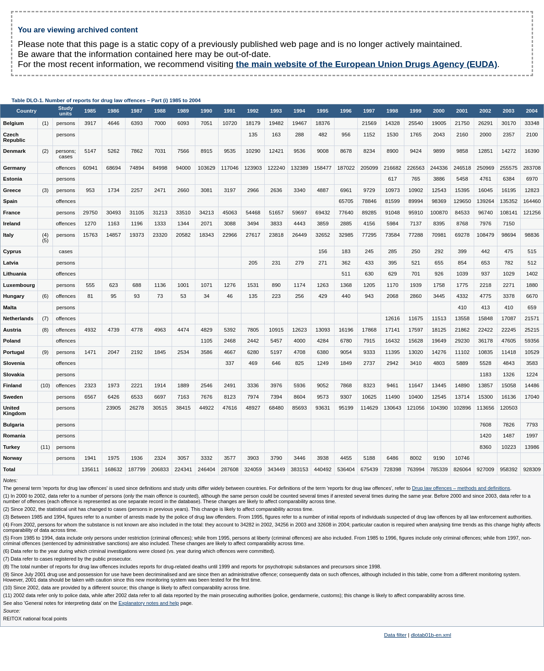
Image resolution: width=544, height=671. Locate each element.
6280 (253, 352)
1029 (509, 273)
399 (462, 251)
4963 (160, 330)
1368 (346, 285)
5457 (276, 340)
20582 (183, 235)
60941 (90, 168)
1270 (90, 223)
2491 (230, 385)
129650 (462, 201)
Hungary (14, 296)
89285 (369, 212)
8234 (369, 151)
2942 (392, 363)
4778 (137, 330)
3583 (532, 363)
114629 (369, 408)
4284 (323, 340)
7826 (509, 424)
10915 (276, 330)
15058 (509, 385)
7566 (183, 151)
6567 (90, 397)
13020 (415, 352)
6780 (346, 340)
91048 (392, 212)
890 (276, 285)
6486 (392, 458)
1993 (276, 111)
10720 (229, 123)
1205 (369, 285)
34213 (206, 212)
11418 (509, 352)
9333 (369, 352)
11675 (415, 318)
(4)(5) (45, 237)
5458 (462, 179)
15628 (415, 340)
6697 (160, 397)
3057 (183, 458)
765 (415, 179)
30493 (113, 212)
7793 (532, 424)
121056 (415, 408)
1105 (207, 340)
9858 (462, 151)
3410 (416, 363)
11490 (392, 397)
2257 (137, 190)
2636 (276, 190)
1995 (323, 111)
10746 (462, 458)
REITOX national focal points (35, 618)
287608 (229, 469)
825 (299, 363)
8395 (439, 223)
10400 (415, 397)
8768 (462, 223)
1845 (160, 352)
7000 (160, 123)
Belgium (13, 123)
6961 (346, 190)
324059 (253, 469)
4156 (369, 223)
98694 (509, 235)
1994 (299, 111)
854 (462, 262)
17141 (392, 330)
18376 (322, 123)
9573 (323, 397)
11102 (462, 352)
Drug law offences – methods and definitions (461, 488)
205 (253, 262)
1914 (160, 385)
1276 (230, 285)
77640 (346, 212)
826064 (462, 469)
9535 (230, 151)
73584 (392, 235)
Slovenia (14, 363)
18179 (253, 123)
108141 (509, 212)
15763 (90, 235)
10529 (532, 352)
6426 (114, 397)
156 (323, 251)
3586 (207, 352)
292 (438, 251)
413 (485, 307)
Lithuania (14, 273)
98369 (439, 201)
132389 (299, 168)
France (12, 212)
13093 (322, 330)
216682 (392, 168)
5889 (462, 363)
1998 (392, 111)
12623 (299, 330)
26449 (299, 235)
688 (136, 285)
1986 (114, 111)
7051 (207, 123)
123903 (253, 168)
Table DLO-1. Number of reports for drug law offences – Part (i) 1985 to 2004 (105, 100)
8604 (300, 397)
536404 (346, 469)
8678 (346, 151)
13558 (462, 318)
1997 (369, 111)
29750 (90, 212)
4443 (300, 223)
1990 (206, 111)
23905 (113, 408)
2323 (90, 385)
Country (26, 111)
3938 (323, 458)
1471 (90, 352)
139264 (485, 201)
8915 (207, 151)
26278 (137, 408)
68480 (276, 408)
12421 (276, 151)
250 (415, 251)
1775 (462, 285)
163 (276, 134)
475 (508, 251)
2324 (160, 458)
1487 (509, 435)
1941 (90, 458)
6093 (183, 123)
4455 (346, 458)
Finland (12, 385)
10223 (509, 447)
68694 (113, 168)
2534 (183, 352)
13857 (485, 385)
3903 (253, 458)
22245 (509, 330)
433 (369, 262)
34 (206, 296)
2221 (137, 385)
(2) (45, 151)
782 (508, 262)
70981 (439, 235)
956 (346, 134)
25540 (415, 123)
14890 (462, 385)
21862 (462, 330)
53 (183, 296)
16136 (509, 397)
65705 (346, 201)
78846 (369, 201)
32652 (322, 235)
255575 (509, 168)
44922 (206, 408)
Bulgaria (13, 424)
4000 (300, 340)
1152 (369, 134)
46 (230, 296)
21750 (462, 123)
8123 (230, 397)
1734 (114, 190)
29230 (462, 340)
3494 (253, 223)
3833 (276, 223)
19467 (299, 123)
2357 (509, 134)
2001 (462, 111)
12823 (532, 190)
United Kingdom (14, 410)
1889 (183, 385)
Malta (9, 307)
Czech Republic (14, 137)
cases (66, 251)
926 (438, 273)
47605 (509, 340)
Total (9, 469)
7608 (486, 424)
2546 (207, 385)
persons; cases (66, 153)
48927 (253, 408)
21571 (532, 318)
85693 (299, 408)
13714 (462, 397)
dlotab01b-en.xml (431, 635)
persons (66, 123)
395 (392, 262)
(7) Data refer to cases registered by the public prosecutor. (67, 559)
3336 (253, 385)
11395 (392, 352)
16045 (485, 190)
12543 (439, 190)
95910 (415, 212)
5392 (230, 330)
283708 (531, 168)
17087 (509, 318)
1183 (486, 374)
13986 (532, 447)
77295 (369, 235)
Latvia (10, 262)
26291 (485, 123)
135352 (509, 201)
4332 (462, 296)
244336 (439, 168)
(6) (45, 296)
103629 (206, 168)
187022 (346, 168)
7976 (486, 223)
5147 (90, 151)
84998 (160, 168)
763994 (415, 469)
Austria (12, 330)
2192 (137, 352)
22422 (485, 330)
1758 (439, 285)
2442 (253, 340)
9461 (392, 385)
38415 (183, 408)
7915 (369, 340)
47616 (229, 408)
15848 (485, 318)
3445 (439, 296)
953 (90, 190)
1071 (207, 285)
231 (276, 262)
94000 (183, 168)
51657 (276, 212)
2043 (439, 134)
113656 (485, 408)
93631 (322, 408)
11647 (415, 385)
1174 (300, 285)
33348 (532, 123)
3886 (439, 179)
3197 (230, 190)
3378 (509, 296)
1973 (114, 385)
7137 (416, 223)
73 (160, 296)
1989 (183, 111)
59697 (299, 212)
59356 (532, 340)
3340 (300, 190)
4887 (323, 190)
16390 (532, 151)
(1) (45, 123)
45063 (229, 212)
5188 (369, 458)
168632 (113, 469)
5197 (276, 352)
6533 (137, 397)
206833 (159, 469)
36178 (485, 340)
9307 (346, 397)
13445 (439, 385)
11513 (439, 318)
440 (346, 296)
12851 (485, 151)
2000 (439, 111)
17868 (369, 330)
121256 (531, 212)
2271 (509, 285)
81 (90, 296)
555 (90, 285)
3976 (276, 385)
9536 (300, 151)
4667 (230, 352)
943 (369, 296)
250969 (485, 168)
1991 (229, 111)
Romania (14, 435)
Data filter (395, 635)
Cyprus (12, 251)
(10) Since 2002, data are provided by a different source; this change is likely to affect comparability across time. (127, 587)
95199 (346, 408)
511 (346, 273)
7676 (207, 397)
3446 (300, 458)
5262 (114, 151)
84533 (462, 212)
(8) (45, 330)
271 (323, 262)
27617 (253, 235)
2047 (114, 352)
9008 (323, 151)
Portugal (14, 352)
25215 (532, 330)
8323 (369, 385)
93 (137, 296)
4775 (486, 296)
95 (113, 296)
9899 (439, 151)
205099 (369, 168)
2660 (183, 190)
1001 (183, 285)
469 (253, 363)
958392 (509, 469)
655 (438, 262)
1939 (416, 285)
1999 (416, 111)
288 (299, 134)
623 (113, 285)
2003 (508, 111)
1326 (509, 374)
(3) (45, 190)
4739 (114, 330)
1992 (253, 111)
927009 (485, 469)
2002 (486, 111)
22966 (229, 235)
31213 (160, 212)
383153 (299, 469)
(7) (45, 318)
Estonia (12, 179)
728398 (392, 469)
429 (323, 296)
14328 (392, 123)
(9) (45, 352)
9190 (439, 458)
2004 (532, 111)
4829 (207, 330)
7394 (276, 397)
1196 (137, 223)
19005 (439, 123)
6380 (323, 352)
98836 (532, 235)
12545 (439, 397)
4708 (300, 352)
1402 (532, 273)
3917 (90, 123)
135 (253, 134)
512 (532, 262)
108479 (485, 235)
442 (485, 251)
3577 (230, 458)
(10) (45, 385)
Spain (10, 201)
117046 (229, 168)
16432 (392, 340)
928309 (531, 469)
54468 (253, 212)
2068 (392, 296)
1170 (392, 285)
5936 (300, 385)
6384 (509, 179)
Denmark (14, 151)
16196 (346, 330)
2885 (346, 223)
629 (392, 273)
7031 (160, 151)
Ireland (12, 223)
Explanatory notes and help (149, 603)
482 (323, 134)
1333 (160, 223)
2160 (462, 134)
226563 (415, 168)
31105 (137, 212)
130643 (392, 408)
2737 (369, 363)
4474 (183, 330)
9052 (323, 385)
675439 (369, 469)
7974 (253, 397)
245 (369, 251)
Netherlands (18, 318)
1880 (532, 285)
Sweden (13, 397)
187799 (137, 469)
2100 (532, 134)
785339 (439, 469)
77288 (415, 235)
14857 (113, 235)
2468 (230, 340)
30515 (160, 408)
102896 (462, 408)
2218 (486, 285)
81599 (392, 201)
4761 (486, 179)
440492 (322, 469)
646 (276, 363)
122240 (276, 168)
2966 (253, 190)
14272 (509, 151)
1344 (183, 223)
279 (299, 262)
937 (485, 273)
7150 (509, 223)
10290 (253, 151)
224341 (183, 469)
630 (369, 273)
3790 (276, 458)
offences (65, 168)
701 (415, 273)
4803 (439, 363)
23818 (276, 235)
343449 (276, 469)
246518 (462, 168)
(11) (45, 447)
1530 (392, 134)
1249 (323, 363)
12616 (392, 318)
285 (392, 251)
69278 (462, 235)
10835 (485, 352)
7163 (183, 397)
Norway (12, 458)
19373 (137, 235)
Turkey (11, 447)
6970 (532, 179)
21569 (369, 123)
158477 (322, 168)
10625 (369, 397)
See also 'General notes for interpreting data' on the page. (98, 603)
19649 (439, 340)
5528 (486, 363)
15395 (462, 190)
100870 (439, 212)
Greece (12, 190)
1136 (160, 285)
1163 (114, 223)
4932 (90, 330)
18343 (206, 235)
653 (485, 262)
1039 (462, 273)
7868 (346, 385)
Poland (12, 340)
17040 (532, 397)
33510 (183, 212)
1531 (253, 285)
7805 (253, 330)
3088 (230, 223)
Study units (65, 110)
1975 (114, 458)
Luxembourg (19, 285)
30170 (509, 123)
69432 (322, 212)
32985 (346, 235)
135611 (90, 469)
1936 (137, 458)
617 (392, 179)
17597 (415, 330)
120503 (509, 408)
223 (276, 296)
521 (415, 262)
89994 (415, 201)
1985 (90, 111)
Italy (8, 235)
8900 (392, 151)
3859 (323, 223)
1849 (346, 363)
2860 (416, 296)
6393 (137, 123)
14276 (439, 352)
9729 (369, 190)
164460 (531, 201)
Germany (14, 168)
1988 (160, 111)
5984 (392, 223)
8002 (416, 458)
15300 (485, 397)
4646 (114, 123)
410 (462, 307)
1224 (532, 374)
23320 (160, 235)
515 (532, 251)
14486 (532, 385)
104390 (439, 408)
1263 (323, 285)
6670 (532, 296)
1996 (346, 111)
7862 (137, 151)
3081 (207, 190)
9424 (416, 151)
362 (346, 262)
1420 (486, 435)
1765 (416, 134)
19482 (276, 123)
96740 (485, 212)
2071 (207, 223)
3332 (207, 458)
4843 (509, 363)
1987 (136, 111)
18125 (439, 330)
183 (346, 251)
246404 (206, 469)
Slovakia (14, 374)
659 (532, 307)
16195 (509, 190)
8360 (486, 447)
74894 (137, 168)
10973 (392, 190)
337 (229, 363)
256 (299, 296)
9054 (346, 352)
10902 (415, 190)
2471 (160, 190)
